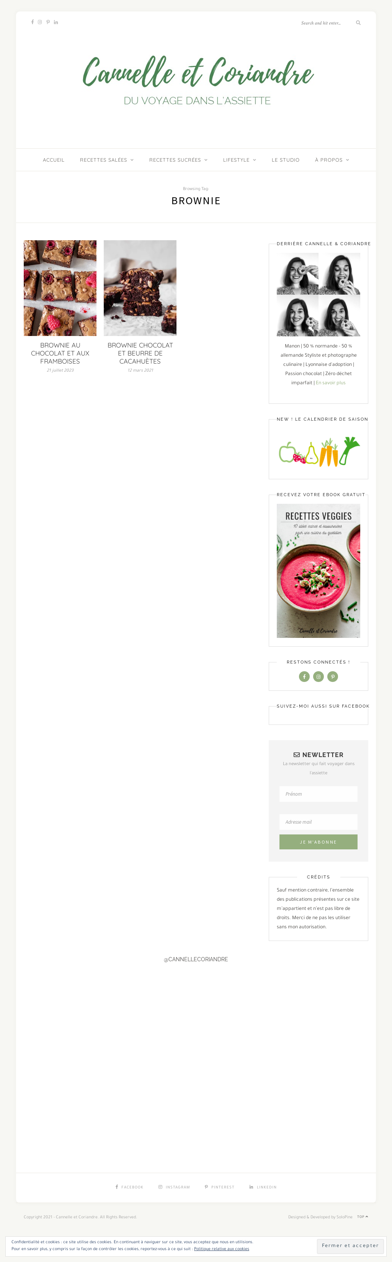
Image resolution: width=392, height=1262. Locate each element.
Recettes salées (103, 160)
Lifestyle (236, 160)
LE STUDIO (286, 160)
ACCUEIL (54, 160)
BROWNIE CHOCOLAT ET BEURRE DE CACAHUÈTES (140, 353)
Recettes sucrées (175, 160)
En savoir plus (331, 383)
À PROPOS (329, 160)
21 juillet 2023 (60, 371)
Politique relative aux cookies (221, 1249)
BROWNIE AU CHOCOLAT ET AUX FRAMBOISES (60, 353)
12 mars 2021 (140, 371)
